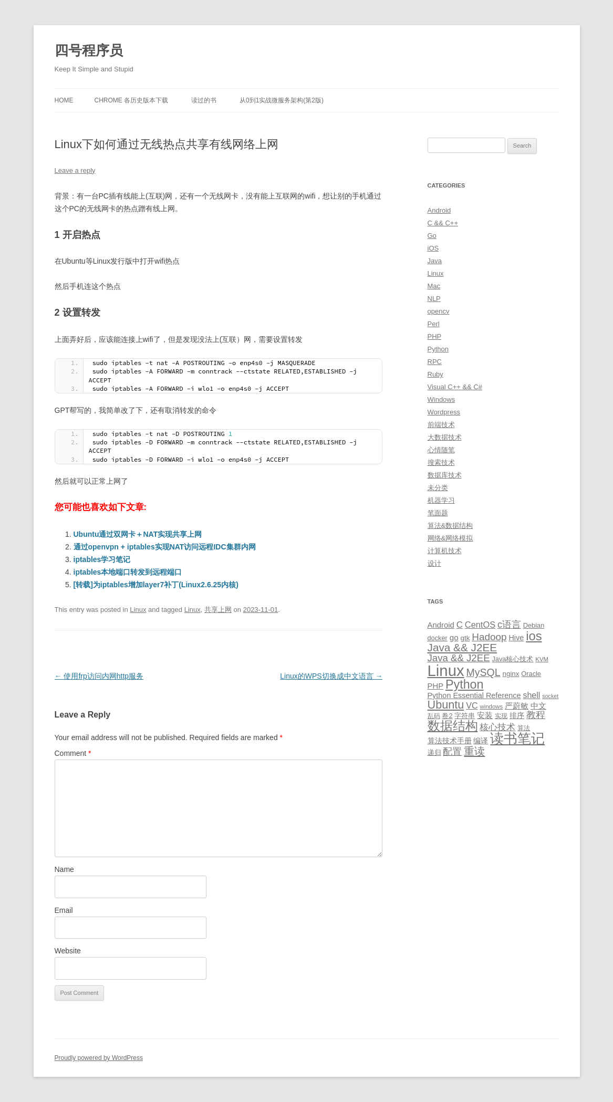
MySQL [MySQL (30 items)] (483, 672)
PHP (435, 336)
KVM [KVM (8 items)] (541, 659)
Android (439, 210)
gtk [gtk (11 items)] (465, 638)
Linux (138, 610)
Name (64, 869)
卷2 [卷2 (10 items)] (447, 716)
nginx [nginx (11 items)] (511, 674)
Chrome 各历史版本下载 (132, 100)
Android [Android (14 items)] (441, 625)
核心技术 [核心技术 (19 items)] (497, 727)
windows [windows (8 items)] (491, 706)
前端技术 (441, 425)
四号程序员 (89, 50)
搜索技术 (441, 462)
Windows (441, 399)
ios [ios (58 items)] (534, 636)
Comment (73, 753)
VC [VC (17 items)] (471, 705)
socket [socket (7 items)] (550, 696)
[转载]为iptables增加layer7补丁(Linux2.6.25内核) (156, 584)
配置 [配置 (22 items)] (452, 751)
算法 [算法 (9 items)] (523, 728)
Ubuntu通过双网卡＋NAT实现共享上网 (138, 534)
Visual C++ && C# (455, 387)
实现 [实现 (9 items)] (501, 716)
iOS (433, 248)
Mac (434, 286)
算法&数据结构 (450, 525)
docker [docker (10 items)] (438, 638)
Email (64, 910)
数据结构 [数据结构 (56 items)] (453, 726)
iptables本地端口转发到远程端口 (128, 572)
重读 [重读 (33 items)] (474, 751)
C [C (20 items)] (459, 625)
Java (435, 261)
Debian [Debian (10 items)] (533, 625)
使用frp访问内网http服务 (99, 676)
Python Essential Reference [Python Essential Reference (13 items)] (474, 695)
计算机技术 (445, 551)
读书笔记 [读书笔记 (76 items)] (517, 738)
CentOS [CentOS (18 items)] (480, 624)
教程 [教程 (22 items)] (535, 715)
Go (432, 236)
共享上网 (218, 610)
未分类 (438, 488)
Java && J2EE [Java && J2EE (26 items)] (459, 657)
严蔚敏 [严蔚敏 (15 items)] (516, 705)
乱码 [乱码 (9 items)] (434, 716)
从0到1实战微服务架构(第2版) (282, 100)
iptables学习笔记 (102, 559)
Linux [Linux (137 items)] (446, 670)
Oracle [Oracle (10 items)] (531, 674)
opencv (439, 311)
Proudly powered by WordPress (99, 1058)
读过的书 (203, 100)
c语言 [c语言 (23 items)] (509, 624)
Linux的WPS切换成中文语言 (331, 676)
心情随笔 (441, 450)
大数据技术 (445, 437)
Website (68, 951)
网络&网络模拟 (450, 538)
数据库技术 (445, 475)
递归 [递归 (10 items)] (434, 752)
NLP (434, 299)
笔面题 (438, 513)
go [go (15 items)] (454, 637)
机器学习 (441, 500)
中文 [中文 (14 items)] (538, 706)
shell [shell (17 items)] (531, 695)
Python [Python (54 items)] (464, 684)
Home (64, 100)
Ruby (435, 374)
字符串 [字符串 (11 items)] (464, 716)
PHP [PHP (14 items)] (436, 686)
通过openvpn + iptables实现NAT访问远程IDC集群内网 (165, 547)
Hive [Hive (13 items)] (516, 637)
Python (438, 349)
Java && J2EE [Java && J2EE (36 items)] (462, 647)
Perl (434, 324)
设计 (434, 563)
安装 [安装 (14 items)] (485, 715)
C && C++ (443, 223)
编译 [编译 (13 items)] (480, 740)
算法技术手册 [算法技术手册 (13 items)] (450, 740)
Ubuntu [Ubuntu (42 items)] (446, 704)
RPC (435, 362)
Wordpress (444, 412)
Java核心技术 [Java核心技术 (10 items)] (512, 659)
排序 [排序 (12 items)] (517, 715)
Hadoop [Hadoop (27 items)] (489, 636)
